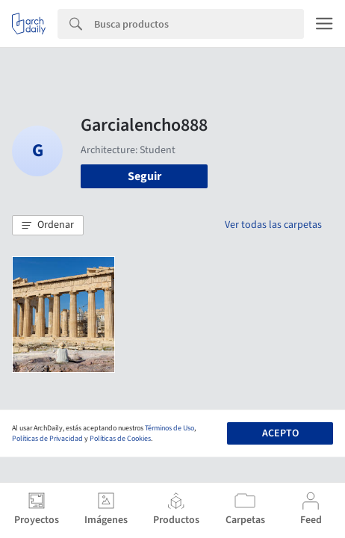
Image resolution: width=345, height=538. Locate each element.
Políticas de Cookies (120, 438)
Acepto (280, 433)
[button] (48, 225)
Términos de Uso (169, 428)
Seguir (144, 176)
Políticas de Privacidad (47, 438)
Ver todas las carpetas (273, 224)
